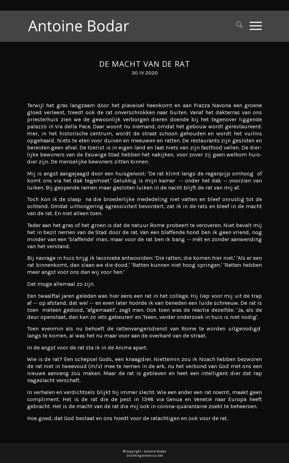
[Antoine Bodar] (82, 26)
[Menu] (252, 26)
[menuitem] (236, 26)
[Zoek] (236, 26)
